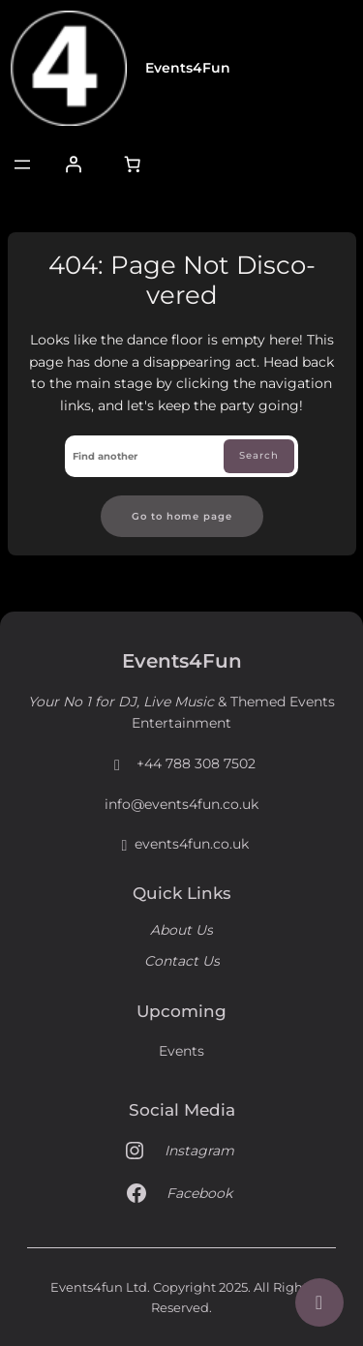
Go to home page (182, 516)
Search (259, 455)
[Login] (72, 164)
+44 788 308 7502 (181, 764)
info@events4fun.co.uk (181, 804)
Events (181, 1051)
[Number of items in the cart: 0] (132, 164)
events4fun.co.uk (182, 844)
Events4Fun (187, 67)
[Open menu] (22, 164)
